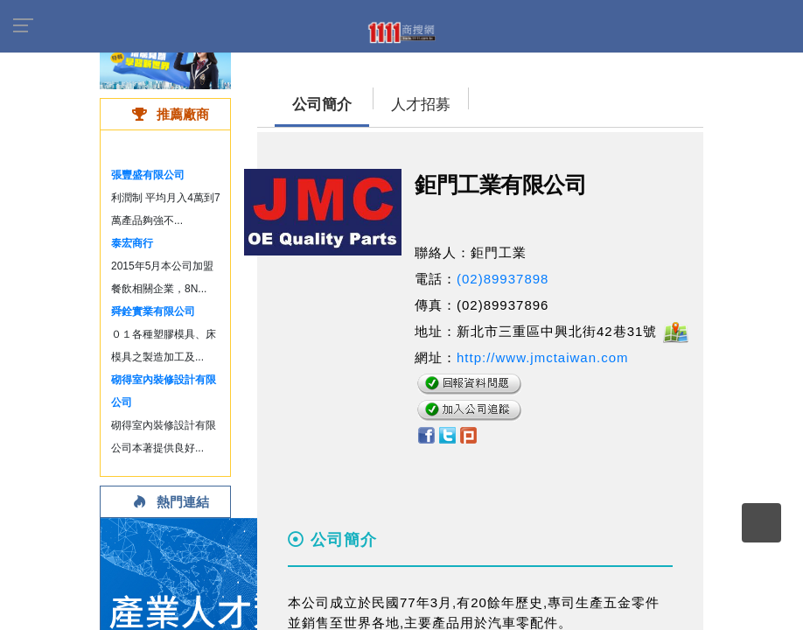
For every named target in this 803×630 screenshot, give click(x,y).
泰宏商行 (132, 243)
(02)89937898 (502, 278)
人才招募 (420, 104)
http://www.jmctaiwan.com (543, 357)
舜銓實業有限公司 (153, 311)
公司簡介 (322, 104)
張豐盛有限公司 (148, 175)
